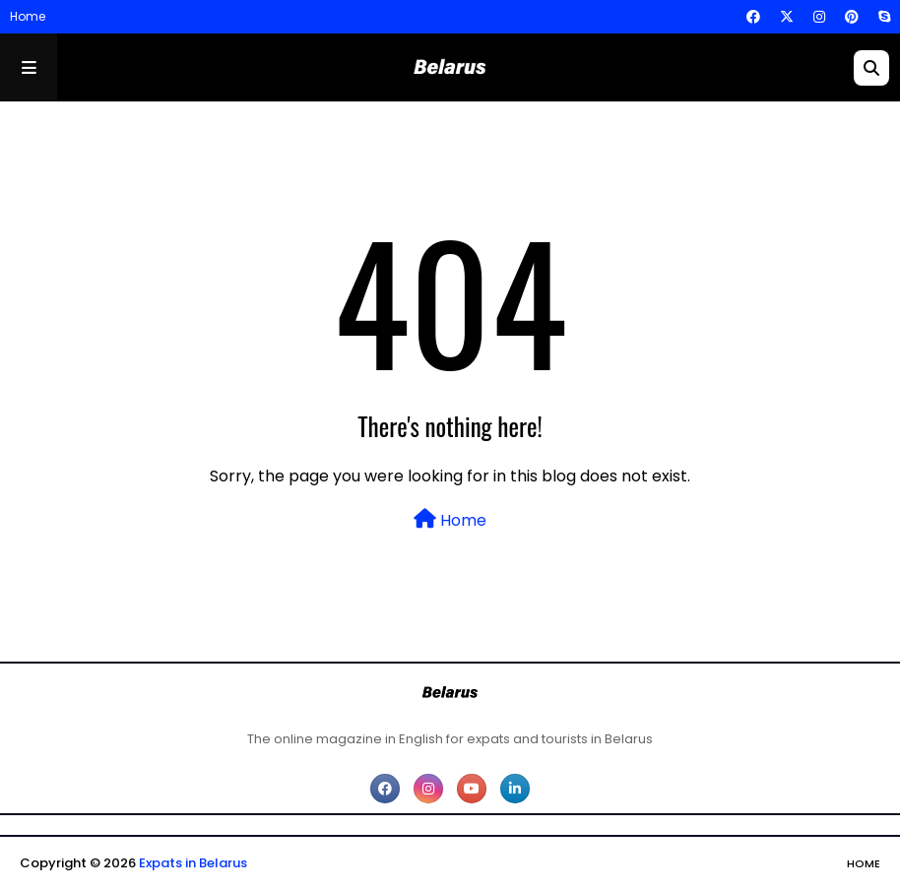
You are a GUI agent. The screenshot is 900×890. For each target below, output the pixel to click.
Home (27, 16)
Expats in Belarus (193, 863)
